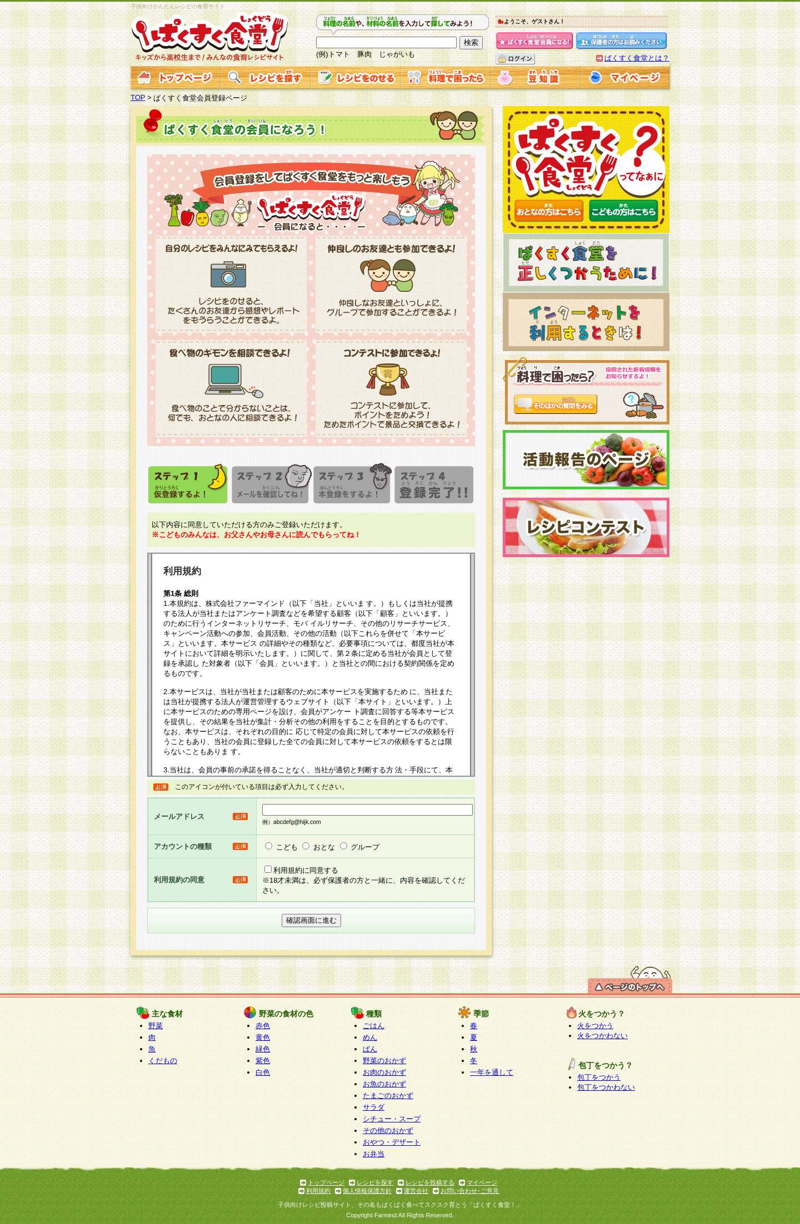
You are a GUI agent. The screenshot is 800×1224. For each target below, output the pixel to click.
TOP (138, 97)
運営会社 (416, 1190)
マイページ (482, 1182)
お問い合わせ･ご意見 (470, 1190)
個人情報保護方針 (367, 1190)
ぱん (370, 1049)
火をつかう (595, 1025)
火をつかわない (602, 1035)
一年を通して (491, 1072)
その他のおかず (388, 1130)
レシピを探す (375, 1182)
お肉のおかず (384, 1072)
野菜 (155, 1025)
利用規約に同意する (305, 870)
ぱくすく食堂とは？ (636, 58)
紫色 (263, 1060)
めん (370, 1037)
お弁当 (373, 1154)
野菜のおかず (384, 1060)
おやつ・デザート (392, 1142)
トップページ (326, 1182)
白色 (263, 1072)
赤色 (263, 1025)
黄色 (263, 1037)
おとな (324, 847)
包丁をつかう (599, 1077)
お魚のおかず (384, 1084)
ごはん (373, 1025)
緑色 (263, 1049)
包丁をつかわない (606, 1087)
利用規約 (318, 1190)
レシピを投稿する (430, 1182)
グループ (365, 847)
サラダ (373, 1107)
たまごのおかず (388, 1095)
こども (287, 847)
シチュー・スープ (392, 1119)
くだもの (162, 1060)
